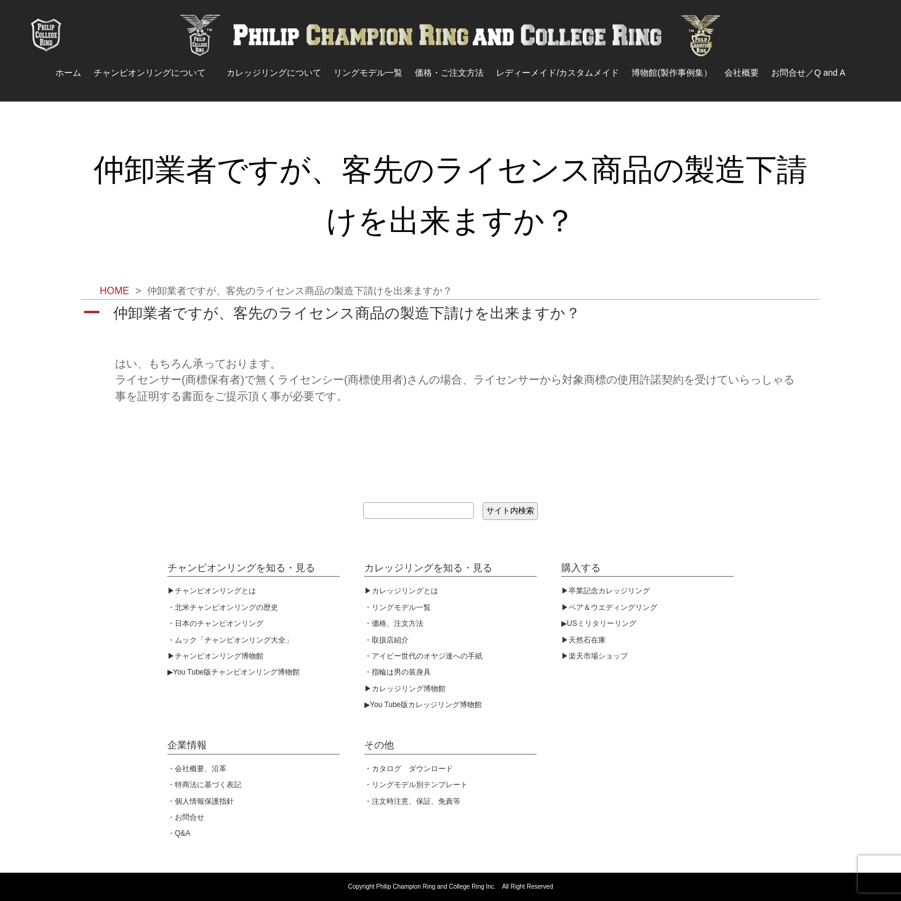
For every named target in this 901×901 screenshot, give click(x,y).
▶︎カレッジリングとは (401, 591)
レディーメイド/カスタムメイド (557, 73)
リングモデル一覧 (368, 73)
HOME (114, 291)
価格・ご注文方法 (449, 73)
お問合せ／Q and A (808, 73)
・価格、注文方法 (393, 623)
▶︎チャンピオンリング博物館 (215, 656)
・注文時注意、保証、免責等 (412, 801)
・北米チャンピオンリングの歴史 (222, 607)
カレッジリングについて (273, 73)
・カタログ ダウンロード (408, 768)
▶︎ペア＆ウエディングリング (609, 607)
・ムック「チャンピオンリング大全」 (230, 640)
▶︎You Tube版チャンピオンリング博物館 (233, 672)
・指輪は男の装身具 (397, 672)
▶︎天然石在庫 (583, 640)
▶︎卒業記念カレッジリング (605, 591)
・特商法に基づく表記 (204, 784)
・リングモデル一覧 (397, 607)
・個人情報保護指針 (200, 801)
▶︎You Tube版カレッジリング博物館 (423, 704)
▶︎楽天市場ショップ (594, 656)
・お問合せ (185, 817)
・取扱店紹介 (386, 640)
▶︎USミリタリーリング (598, 623)
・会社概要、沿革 (196, 768)
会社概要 (741, 73)
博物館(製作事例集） (671, 73)
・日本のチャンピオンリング (215, 623)
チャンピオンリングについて (154, 73)
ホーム (68, 73)
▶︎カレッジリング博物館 (405, 688)
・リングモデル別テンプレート (416, 784)
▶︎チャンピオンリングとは (211, 591)
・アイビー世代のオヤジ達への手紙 (423, 656)
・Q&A (178, 833)
